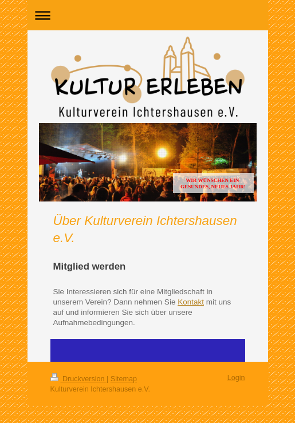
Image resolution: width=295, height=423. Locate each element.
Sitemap (124, 379)
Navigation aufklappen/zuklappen (147, 15)
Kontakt (191, 302)
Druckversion (78, 379)
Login (236, 378)
